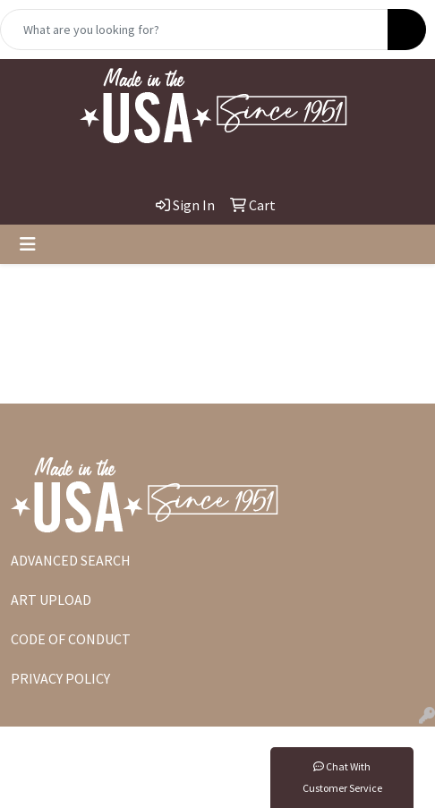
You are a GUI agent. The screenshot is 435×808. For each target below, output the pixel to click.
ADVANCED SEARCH (71, 560)
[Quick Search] (194, 29)
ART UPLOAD (51, 599)
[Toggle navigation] (28, 244)
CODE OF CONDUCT (71, 639)
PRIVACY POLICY (60, 678)
